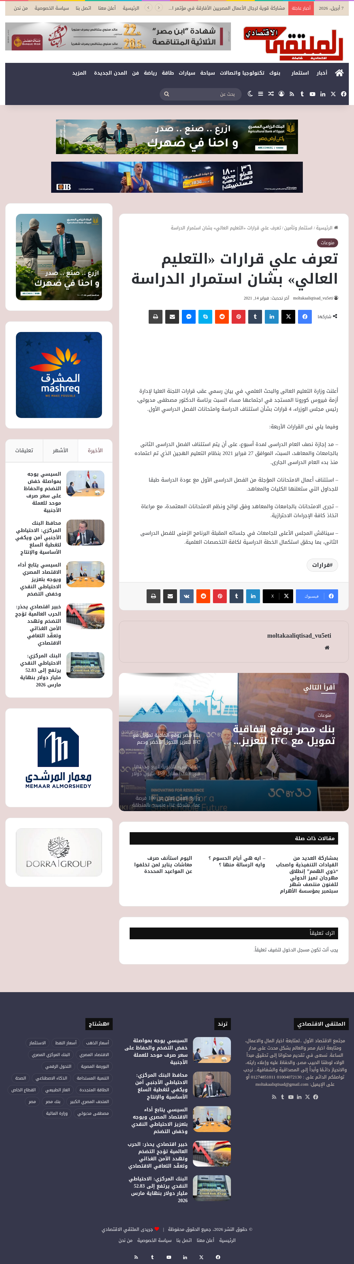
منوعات (327, 242)
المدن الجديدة (110, 73)
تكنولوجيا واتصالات (242, 73)
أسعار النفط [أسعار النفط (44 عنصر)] (65, 1043)
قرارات (321, 565)
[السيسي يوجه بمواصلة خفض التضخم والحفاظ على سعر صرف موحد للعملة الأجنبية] (83, 486)
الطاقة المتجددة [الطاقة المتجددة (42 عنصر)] (94, 1090)
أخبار (322, 73)
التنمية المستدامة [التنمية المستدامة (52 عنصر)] (93, 1078)
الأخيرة (95, 450)
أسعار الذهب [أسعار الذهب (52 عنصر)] (97, 1043)
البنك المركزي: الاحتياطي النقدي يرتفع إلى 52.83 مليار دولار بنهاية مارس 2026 (38, 694)
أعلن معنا (107, 8)
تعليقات (24, 450)
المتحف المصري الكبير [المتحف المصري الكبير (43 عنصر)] (89, 1101)
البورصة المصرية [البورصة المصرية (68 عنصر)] (95, 1066)
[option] (234, 742)
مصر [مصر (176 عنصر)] (32, 1101)
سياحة (207, 73)
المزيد (79, 73)
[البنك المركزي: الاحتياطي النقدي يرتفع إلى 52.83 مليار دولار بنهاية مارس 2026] (83, 689)
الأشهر (60, 450)
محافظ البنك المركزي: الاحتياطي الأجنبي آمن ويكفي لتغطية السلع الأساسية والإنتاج (38, 544)
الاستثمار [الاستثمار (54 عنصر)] (37, 1043)
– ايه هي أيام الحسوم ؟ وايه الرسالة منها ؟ (236, 861)
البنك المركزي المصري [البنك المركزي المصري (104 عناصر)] (51, 1054)
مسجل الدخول (295, 949)
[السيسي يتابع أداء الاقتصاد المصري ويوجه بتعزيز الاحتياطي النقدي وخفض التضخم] (83, 584)
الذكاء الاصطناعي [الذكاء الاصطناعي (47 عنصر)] (51, 1078)
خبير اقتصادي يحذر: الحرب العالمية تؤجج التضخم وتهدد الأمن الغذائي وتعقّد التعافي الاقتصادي (42, 645)
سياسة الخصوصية (52, 8)
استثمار (300, 73)
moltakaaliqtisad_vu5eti (311, 298)
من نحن (21, 8)
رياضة (150, 73)
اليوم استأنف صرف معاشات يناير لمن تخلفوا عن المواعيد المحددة (163, 865)
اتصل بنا (83, 8)
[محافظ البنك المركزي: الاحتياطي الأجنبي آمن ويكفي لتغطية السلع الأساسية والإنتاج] (83, 535)
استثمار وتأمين (298, 228)
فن (135, 73)
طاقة (168, 73)
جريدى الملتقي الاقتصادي (127, 1229)
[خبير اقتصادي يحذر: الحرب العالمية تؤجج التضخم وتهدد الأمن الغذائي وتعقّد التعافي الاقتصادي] (83, 633)
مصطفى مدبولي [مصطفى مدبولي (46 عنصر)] (93, 1113)
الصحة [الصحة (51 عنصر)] (20, 1078)
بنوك (274, 73)
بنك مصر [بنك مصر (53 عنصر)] (53, 1101)
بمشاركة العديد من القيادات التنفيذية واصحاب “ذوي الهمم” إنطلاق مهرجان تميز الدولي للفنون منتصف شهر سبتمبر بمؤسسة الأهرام (307, 875)
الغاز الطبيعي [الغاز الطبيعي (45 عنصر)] (57, 1090)
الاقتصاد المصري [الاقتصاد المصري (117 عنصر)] (94, 1054)
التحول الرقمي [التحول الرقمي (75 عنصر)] (58, 1066)
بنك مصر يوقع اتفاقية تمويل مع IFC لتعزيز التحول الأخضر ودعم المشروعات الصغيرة (280, 735)
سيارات (187, 73)
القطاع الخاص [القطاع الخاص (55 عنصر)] (23, 1090)
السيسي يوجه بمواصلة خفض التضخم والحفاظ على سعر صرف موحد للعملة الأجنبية (40, 494)
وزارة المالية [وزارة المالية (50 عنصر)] (57, 1113)
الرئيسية (131, 8)
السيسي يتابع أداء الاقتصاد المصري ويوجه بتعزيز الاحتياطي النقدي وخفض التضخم (39, 593)
